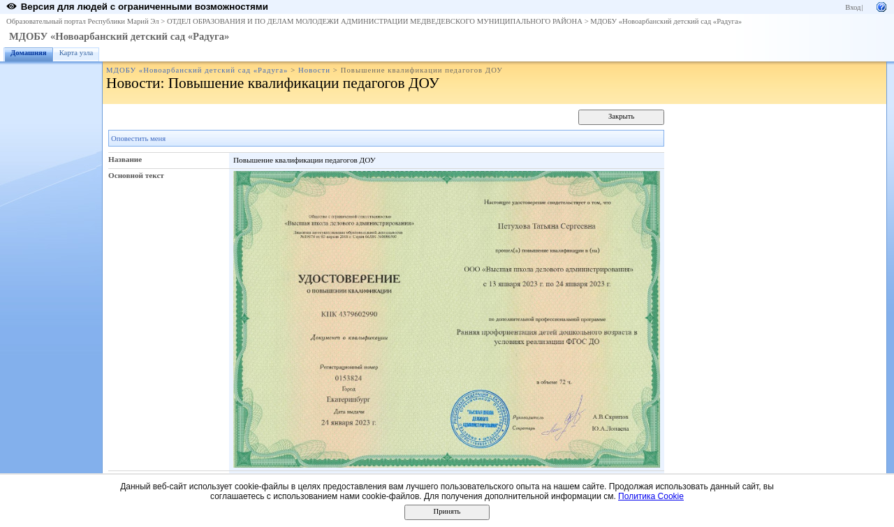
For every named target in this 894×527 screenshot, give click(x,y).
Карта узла (76, 53)
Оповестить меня (138, 138)
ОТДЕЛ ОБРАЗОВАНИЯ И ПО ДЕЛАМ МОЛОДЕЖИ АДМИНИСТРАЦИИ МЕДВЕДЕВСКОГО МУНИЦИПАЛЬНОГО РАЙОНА (374, 21)
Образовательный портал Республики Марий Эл (82, 21)
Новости (314, 70)
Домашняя (28, 53)
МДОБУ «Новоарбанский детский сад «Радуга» (666, 21)
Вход (852, 7)
